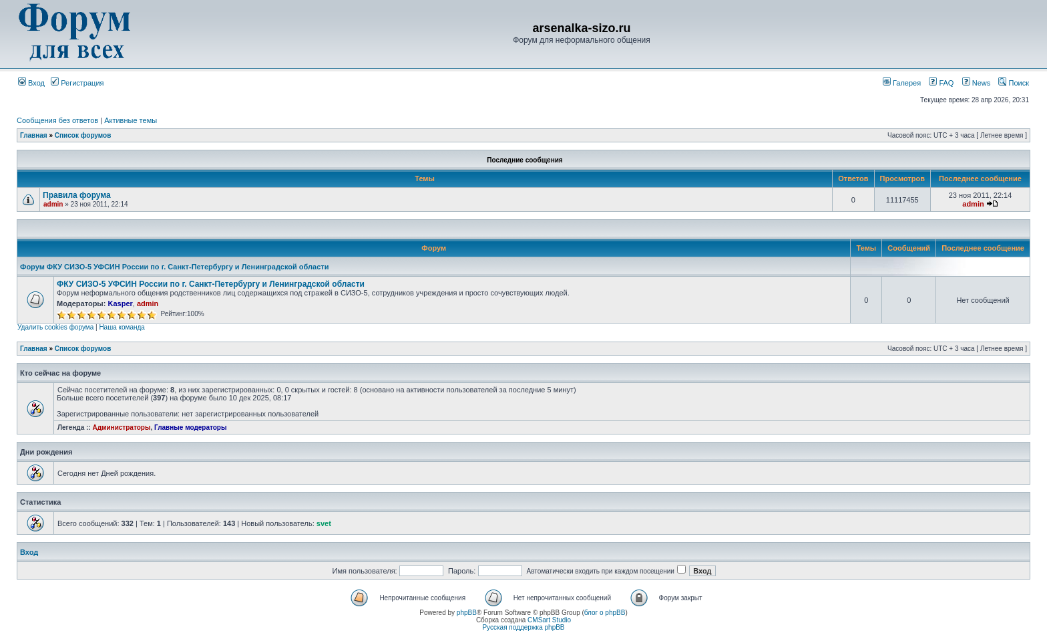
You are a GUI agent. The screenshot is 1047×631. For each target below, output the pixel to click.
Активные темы (130, 120)
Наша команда (122, 327)
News (973, 83)
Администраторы (121, 427)
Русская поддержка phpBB (523, 627)
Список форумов (83, 135)
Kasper (120, 303)
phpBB (467, 612)
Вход (31, 83)
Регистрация (77, 83)
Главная (33, 135)
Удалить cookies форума (55, 327)
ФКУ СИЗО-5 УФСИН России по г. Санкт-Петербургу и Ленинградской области (211, 284)
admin (53, 204)
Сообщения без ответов (57, 120)
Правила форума (77, 195)
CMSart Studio (549, 620)
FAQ (941, 83)
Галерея (902, 83)
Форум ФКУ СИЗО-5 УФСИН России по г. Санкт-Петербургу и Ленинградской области (174, 267)
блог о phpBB (605, 612)
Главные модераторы (190, 427)
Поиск (1013, 83)
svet (324, 523)
